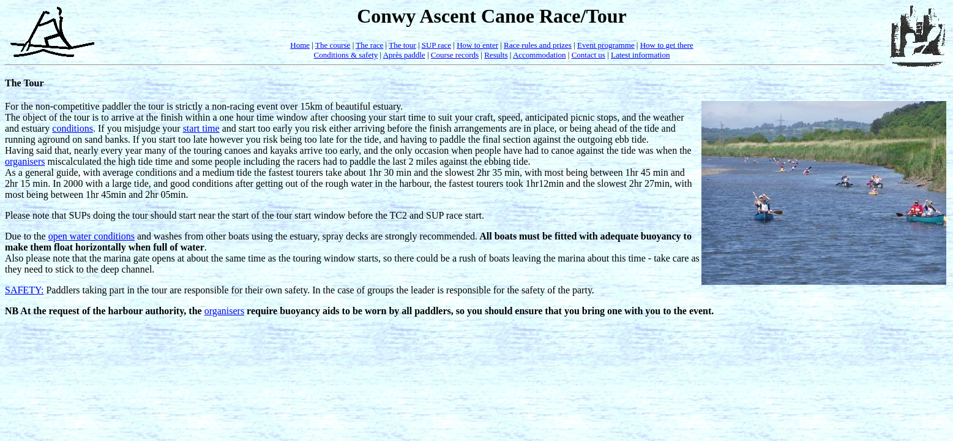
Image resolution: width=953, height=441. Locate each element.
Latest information (640, 54)
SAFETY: (24, 290)
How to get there (666, 45)
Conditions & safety (346, 54)
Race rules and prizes (538, 45)
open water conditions (91, 236)
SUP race (436, 45)
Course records (455, 54)
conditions (72, 128)
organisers (25, 161)
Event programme (606, 45)
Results (495, 54)
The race (369, 45)
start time (201, 128)
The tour (402, 45)
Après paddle (404, 54)
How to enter (477, 45)
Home (300, 45)
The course (332, 45)
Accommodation (539, 54)
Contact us (588, 54)
